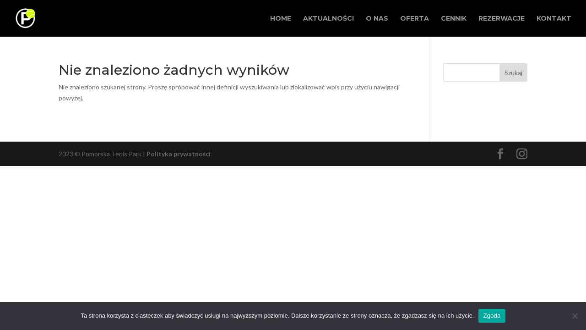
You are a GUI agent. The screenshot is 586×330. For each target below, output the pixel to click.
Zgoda (491, 315)
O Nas (377, 18)
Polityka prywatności (178, 154)
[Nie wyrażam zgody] (574, 315)
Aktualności (328, 18)
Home (280, 18)
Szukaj (513, 73)
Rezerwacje (501, 18)
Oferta (414, 18)
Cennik (454, 18)
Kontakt (554, 18)
